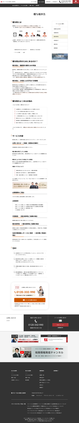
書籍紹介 (41, 387)
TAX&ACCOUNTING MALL (37, 393)
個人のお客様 (28, 370)
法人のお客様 (14, 370)
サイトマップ (39, 395)
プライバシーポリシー (48, 395)
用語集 (33, 395)
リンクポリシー (59, 395)
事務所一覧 (42, 375)
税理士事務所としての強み (45, 380)
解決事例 (27, 380)
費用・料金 (13, 377)
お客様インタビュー (15, 380)
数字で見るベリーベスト (44, 382)
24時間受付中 (75, 2)
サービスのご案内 (15, 375)
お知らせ (41, 385)
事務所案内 (42, 370)
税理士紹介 (42, 377)
